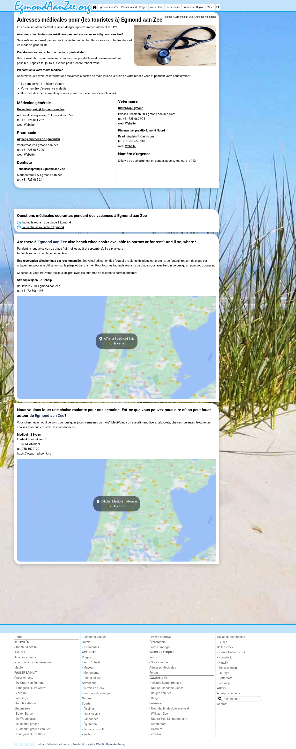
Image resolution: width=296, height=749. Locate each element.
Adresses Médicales (162, 667)
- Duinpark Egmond (26, 724)
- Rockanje (224, 683)
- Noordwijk (224, 657)
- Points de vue (91, 678)
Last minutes (90, 647)
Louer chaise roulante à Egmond (43, 227)
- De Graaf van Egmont (29, 683)
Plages (143, 7)
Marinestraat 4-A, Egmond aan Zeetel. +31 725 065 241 (39, 177)
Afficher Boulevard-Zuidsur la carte (117, 341)
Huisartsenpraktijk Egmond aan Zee (41, 109)
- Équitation (89, 724)
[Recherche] (218, 7)
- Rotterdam (224, 678)
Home (18, 637)
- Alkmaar (155, 703)
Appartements (23, 677)
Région (200, 7)
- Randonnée (90, 719)
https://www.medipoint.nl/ (34, 453)
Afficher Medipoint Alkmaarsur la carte (116, 504)
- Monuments (90, 673)
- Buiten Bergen (24, 713)
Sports (86, 703)
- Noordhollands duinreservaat (169, 708)
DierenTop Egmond (130, 108)
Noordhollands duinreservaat (33, 662)
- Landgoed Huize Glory (29, 688)
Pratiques (188, 7)
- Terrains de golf (93, 729)
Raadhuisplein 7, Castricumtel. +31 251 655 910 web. (136, 141)
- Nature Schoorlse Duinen (166, 688)
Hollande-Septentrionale (165, 683)
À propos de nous (228, 693)
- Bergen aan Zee (160, 693)
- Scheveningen (227, 668)
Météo (210, 7)
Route (153, 657)
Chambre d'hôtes (25, 703)
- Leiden (222, 642)
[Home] (94, 7)
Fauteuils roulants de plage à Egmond (46, 222)
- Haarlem (155, 729)
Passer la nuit (129, 7)
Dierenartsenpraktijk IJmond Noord (141, 130)
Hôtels (86, 642)
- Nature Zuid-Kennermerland (168, 719)
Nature (86, 698)
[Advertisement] (251, 74)
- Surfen (87, 734)
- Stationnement (159, 662)
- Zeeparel (20, 693)
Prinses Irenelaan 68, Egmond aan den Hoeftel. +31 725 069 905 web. (147, 118)
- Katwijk (222, 662)
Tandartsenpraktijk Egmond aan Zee (41, 169)
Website (29, 125)
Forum (153, 673)
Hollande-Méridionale (231, 637)
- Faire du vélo (91, 714)
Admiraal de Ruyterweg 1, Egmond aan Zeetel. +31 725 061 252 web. (45, 120)
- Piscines (88, 709)
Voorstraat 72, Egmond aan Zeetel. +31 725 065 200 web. (37, 149)
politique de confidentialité (71, 744)
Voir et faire (156, 7)
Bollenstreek (225, 647)
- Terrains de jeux (93, 688)
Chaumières (22, 708)
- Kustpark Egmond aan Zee (32, 729)
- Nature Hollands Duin (231, 652)
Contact (222, 704)
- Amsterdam (157, 724)
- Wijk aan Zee (158, 713)
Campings (21, 698)
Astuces (19, 652)
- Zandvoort (156, 734)
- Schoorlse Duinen (94, 637)
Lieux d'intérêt (91, 662)
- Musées (88, 667)
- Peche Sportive (160, 637)
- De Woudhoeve (25, 719)
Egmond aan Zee (109, 7)
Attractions (89, 683)
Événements (173, 7)
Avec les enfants (25, 657)
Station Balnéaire (25, 647)
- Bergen (154, 698)
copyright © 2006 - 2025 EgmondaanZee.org (105, 744)
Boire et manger (159, 647)
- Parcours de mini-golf (97, 693)
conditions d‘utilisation (46, 744)
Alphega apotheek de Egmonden (38, 139)
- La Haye (223, 673)
